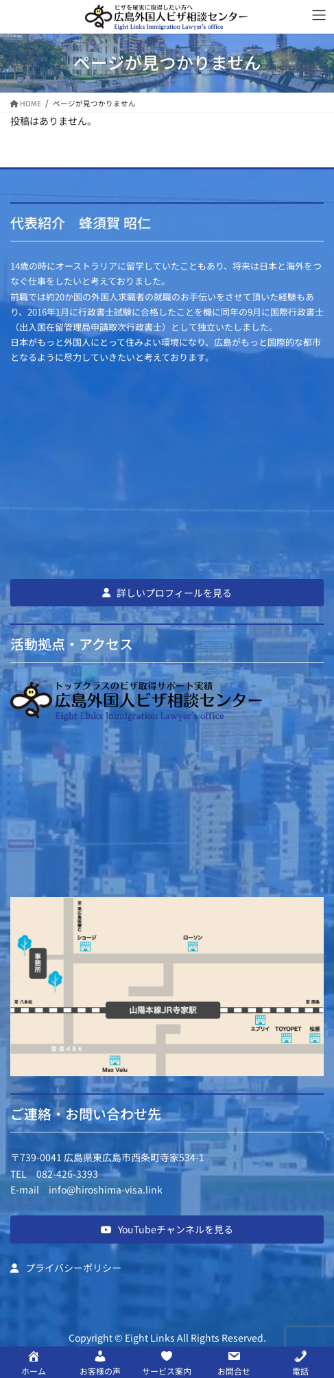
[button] (167, 592)
